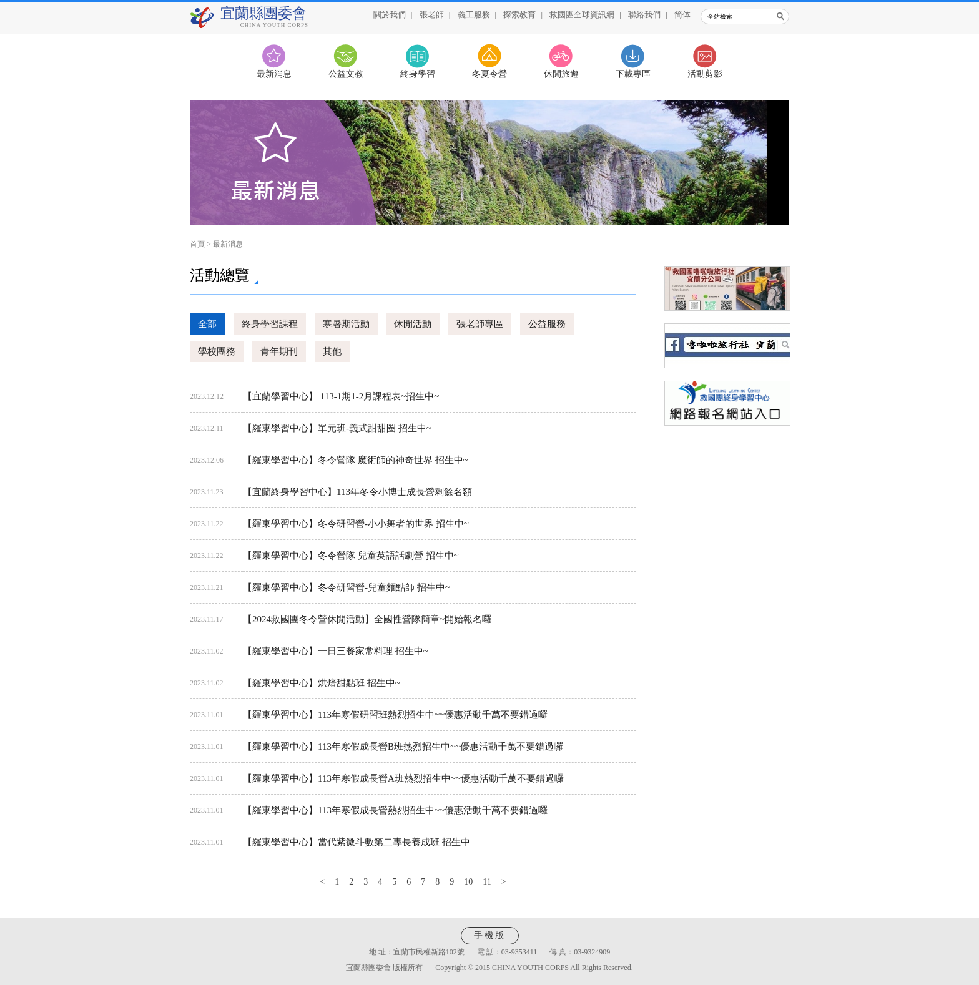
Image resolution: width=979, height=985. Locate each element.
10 (468, 881)
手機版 (490, 935)
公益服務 (547, 324)
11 (487, 881)
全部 (207, 324)
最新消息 (274, 74)
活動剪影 (704, 74)
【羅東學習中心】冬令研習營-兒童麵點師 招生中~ (346, 587)
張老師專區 (479, 324)
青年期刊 (279, 351)
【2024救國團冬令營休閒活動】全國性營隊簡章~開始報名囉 (367, 619)
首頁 (197, 244)
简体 (682, 14)
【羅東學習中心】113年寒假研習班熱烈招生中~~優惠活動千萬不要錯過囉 (395, 715)
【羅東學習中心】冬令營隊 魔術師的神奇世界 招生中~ (355, 460)
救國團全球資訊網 (581, 14)
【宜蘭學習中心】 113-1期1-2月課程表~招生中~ (341, 396)
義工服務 (474, 14)
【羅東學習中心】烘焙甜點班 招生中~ (321, 683)
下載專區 (633, 74)
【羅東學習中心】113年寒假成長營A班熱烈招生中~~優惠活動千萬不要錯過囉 (403, 778)
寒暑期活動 (346, 324)
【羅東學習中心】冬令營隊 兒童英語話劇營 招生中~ (351, 556)
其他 (332, 351)
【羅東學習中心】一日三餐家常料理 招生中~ (335, 651)
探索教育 (519, 14)
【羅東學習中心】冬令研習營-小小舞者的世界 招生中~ (356, 524)
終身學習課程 (270, 324)
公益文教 (345, 74)
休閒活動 (412, 324)
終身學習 (417, 74)
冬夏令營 (489, 74)
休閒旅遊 (561, 74)
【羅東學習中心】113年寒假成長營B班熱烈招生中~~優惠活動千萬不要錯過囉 (403, 747)
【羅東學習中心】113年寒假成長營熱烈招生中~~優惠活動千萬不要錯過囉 (395, 810)
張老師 (432, 14)
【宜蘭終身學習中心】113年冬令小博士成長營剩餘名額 (357, 492)
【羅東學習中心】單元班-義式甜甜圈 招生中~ (337, 428)
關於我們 (389, 14)
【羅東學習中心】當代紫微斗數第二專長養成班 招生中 (356, 842)
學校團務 (216, 351)
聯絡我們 (644, 14)
